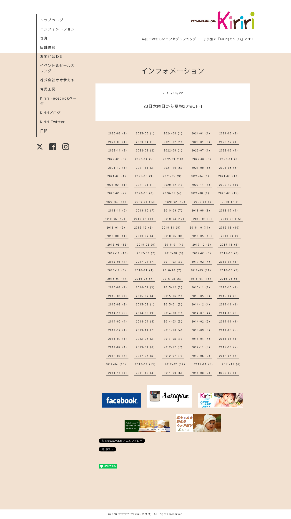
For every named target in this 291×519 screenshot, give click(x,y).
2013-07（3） (118, 338)
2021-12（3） (118, 167)
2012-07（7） (174, 356)
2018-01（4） (175, 244)
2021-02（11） (117, 184)
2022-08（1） (174, 150)
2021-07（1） (117, 176)
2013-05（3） (174, 338)
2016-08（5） (230, 270)
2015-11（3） (201, 287)
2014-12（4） (201, 304)
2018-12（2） (144, 227)
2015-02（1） (146, 304)
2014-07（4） (201, 313)
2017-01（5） (229, 261)
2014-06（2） (229, 313)
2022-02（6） (202, 159)
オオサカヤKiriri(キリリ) (135, 514)
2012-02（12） (176, 364)
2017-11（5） (230, 244)
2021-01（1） (146, 184)
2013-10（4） (174, 330)
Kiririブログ (50, 112)
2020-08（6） (145, 193)
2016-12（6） (117, 270)
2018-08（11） (117, 236)
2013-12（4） (118, 330)
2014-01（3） (229, 321)
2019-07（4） (229, 210)
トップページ (51, 19)
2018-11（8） (172, 227)
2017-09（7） (147, 253)
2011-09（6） (174, 373)
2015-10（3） (229, 287)
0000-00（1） (229, 373)
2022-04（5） (145, 159)
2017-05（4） (118, 261)
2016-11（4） (145, 270)
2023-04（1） (146, 142)
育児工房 (47, 88)
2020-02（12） (176, 202)
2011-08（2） (201, 373)
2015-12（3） (174, 287)
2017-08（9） (175, 253)
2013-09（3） (201, 330)
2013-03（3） (229, 338)
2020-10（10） (230, 184)
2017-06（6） (230, 253)
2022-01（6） (230, 159)
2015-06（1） (174, 296)
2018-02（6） (147, 244)
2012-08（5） (146, 356)
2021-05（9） (173, 176)
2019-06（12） (116, 219)
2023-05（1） (118, 142)
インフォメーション (57, 28)
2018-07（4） (146, 236)
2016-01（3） (146, 287)
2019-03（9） (203, 219)
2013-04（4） (201, 338)
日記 (44, 130)
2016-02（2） (118, 287)
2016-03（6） (230, 278)
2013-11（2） (146, 330)
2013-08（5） (229, 330)
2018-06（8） (174, 236)
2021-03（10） (229, 176)
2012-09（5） (118, 356)
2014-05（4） (118, 321)
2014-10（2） (118, 313)
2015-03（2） (118, 304)
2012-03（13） (146, 364)
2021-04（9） (201, 176)
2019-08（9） (201, 210)
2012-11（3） (201, 347)
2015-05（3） (201, 296)
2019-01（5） (116, 227)
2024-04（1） (174, 133)
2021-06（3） (145, 176)
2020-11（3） (201, 184)
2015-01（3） (174, 304)
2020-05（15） (229, 193)
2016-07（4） (117, 278)
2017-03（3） (174, 261)
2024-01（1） (201, 133)
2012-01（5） (204, 364)
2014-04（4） (146, 321)
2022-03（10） (174, 159)
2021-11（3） (146, 167)
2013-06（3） (146, 338)
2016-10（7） (173, 270)
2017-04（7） (146, 261)
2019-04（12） (175, 219)
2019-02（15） (232, 219)
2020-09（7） (117, 193)
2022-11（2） (118, 150)
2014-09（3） (146, 313)
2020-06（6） (201, 193)
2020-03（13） (146, 202)
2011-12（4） (232, 364)
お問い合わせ (51, 56)
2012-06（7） (201, 356)
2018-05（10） (202, 236)
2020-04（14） (116, 202)
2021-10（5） (174, 167)
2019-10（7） (146, 210)
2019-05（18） (145, 219)
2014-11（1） (229, 304)
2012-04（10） (116, 364)
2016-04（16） (202, 278)
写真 (44, 37)
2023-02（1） (174, 142)
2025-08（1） (146, 133)
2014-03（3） (174, 321)
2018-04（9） (231, 236)
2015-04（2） (229, 296)
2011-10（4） (146, 373)
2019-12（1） (232, 202)
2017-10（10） (118, 253)
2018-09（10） (230, 227)
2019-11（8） (118, 210)
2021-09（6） (201, 167)
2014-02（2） (201, 321)
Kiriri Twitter (52, 121)
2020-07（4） (173, 193)
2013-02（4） (118, 347)
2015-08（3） (118, 296)
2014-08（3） (174, 313)
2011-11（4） (118, 373)
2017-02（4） (201, 261)
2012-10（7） (229, 347)
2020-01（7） (204, 202)
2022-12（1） (229, 142)
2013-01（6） (146, 347)
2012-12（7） (174, 347)
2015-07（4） (146, 296)
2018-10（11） (201, 227)
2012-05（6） (229, 356)
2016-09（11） (202, 270)
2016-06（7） (145, 278)
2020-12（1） (174, 184)
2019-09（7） (174, 210)
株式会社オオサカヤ (57, 79)
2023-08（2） (229, 133)
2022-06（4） (229, 150)
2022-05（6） (117, 159)
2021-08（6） (229, 167)
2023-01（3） (201, 142)
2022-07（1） (201, 150)
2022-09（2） (146, 150)
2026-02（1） (118, 133)
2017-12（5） (202, 244)
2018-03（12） (118, 244)
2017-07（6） (202, 253)
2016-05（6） (173, 278)
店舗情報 (47, 47)
